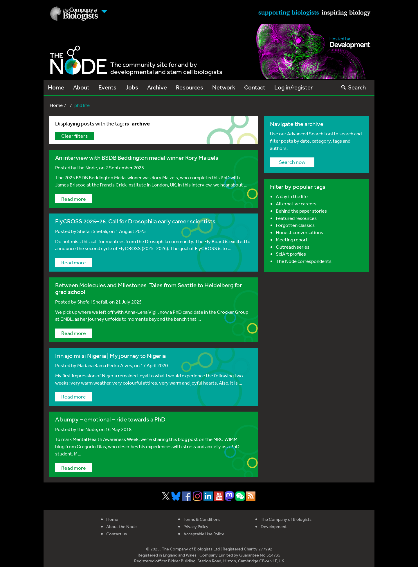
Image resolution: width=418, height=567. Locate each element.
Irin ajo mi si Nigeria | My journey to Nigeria (110, 355)
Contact (254, 87)
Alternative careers (296, 203)
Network (223, 87)
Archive (157, 87)
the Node (87, 167)
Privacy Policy (195, 526)
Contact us (116, 534)
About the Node (121, 526)
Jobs (131, 87)
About (81, 87)
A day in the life (292, 196)
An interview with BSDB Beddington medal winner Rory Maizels (136, 157)
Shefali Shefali (92, 231)
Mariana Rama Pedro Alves (104, 365)
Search (353, 87)
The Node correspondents (303, 261)
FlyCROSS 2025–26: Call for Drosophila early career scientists (135, 221)
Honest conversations (299, 232)
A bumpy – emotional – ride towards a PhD (110, 419)
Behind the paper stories (301, 211)
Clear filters (74, 135)
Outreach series (292, 247)
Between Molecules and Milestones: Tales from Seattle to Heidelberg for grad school (148, 288)
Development (274, 526)
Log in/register (293, 87)
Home (56, 87)
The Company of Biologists (286, 519)
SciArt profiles (291, 254)
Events (107, 87)
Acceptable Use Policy (203, 534)
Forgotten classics (295, 225)
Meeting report (292, 239)
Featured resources (296, 218)
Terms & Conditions (201, 519)
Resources (189, 87)
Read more (73, 198)
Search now (292, 162)
